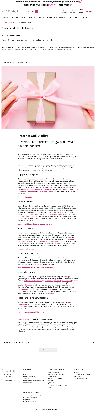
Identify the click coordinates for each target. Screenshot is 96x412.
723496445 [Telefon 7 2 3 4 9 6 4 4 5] (7, 375)
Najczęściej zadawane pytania (57, 374)
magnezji (26, 289)
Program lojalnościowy (80, 378)
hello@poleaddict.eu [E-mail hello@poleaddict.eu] (10, 380)
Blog (11, 22)
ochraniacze (28, 285)
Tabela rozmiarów (53, 372)
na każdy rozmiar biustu (42, 189)
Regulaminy (26, 400)
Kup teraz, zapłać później (31, 398)
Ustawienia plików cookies (31, 396)
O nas (25, 372)
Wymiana (51, 382)
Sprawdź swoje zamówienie (81, 374)
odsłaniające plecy (46, 191)
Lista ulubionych (77, 376)
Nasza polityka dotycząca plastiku (33, 380)
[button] (36, 11)
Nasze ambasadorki (29, 376)
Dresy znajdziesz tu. (25, 249)
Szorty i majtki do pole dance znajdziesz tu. (34, 224)
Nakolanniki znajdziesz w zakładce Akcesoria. (35, 268)
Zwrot (50, 384)
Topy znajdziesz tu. (25, 197)
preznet (27, 62)
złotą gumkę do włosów (33, 281)
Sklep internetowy (46, 409)
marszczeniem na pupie (38, 214)
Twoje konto (77, 372)
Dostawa (51, 380)
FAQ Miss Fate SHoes (54, 376)
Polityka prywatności (29, 401)
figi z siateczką (23, 216)
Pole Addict (5, 22)
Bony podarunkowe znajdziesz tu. (30, 312)
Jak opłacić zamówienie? (55, 378)
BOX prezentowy (24, 319)
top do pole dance (53, 179)
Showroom (26, 378)
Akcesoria (50, 293)
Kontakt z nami (27, 382)
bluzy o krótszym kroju (48, 241)
